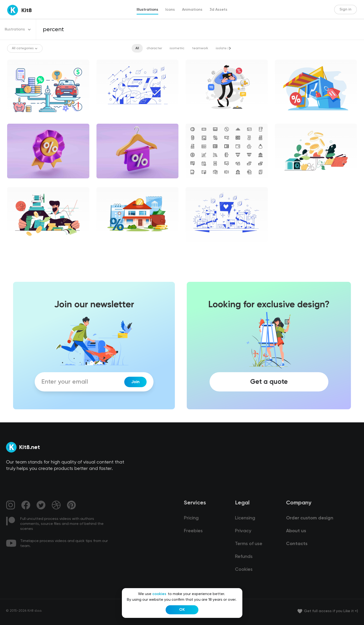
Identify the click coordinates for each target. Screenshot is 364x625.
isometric (177, 48)
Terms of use (248, 544)
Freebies (193, 531)
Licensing (245, 518)
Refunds (244, 556)
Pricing (191, 518)
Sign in (345, 9)
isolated (222, 48)
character (154, 48)
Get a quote (269, 382)
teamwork (200, 48)
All (137, 48)
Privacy (243, 531)
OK (182, 610)
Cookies (244, 569)
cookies (159, 594)
